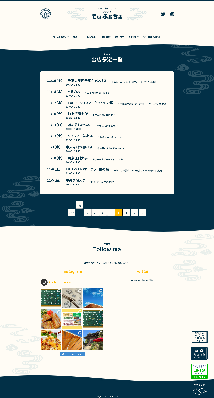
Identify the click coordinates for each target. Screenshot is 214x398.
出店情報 (91, 37)
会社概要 (120, 37)
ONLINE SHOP (151, 37)
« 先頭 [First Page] (79, 206)
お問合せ (134, 37)
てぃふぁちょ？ (61, 37)
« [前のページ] (87, 212)
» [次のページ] (142, 212)
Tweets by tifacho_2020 (142, 279)
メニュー (77, 37)
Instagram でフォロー (72, 354)
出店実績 (105, 37)
